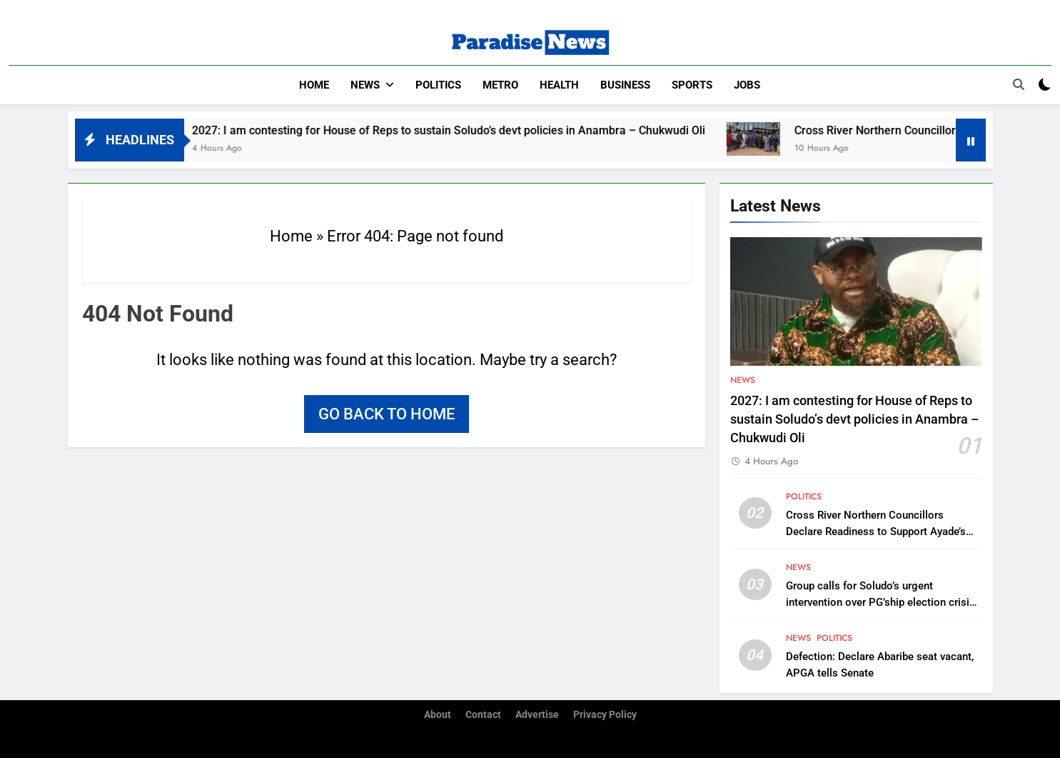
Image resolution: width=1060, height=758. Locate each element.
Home (314, 85)
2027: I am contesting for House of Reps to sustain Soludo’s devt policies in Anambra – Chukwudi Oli (465, 130)
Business (625, 85)
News (365, 85)
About (437, 715)
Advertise (537, 715)
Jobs (747, 85)
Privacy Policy (605, 715)
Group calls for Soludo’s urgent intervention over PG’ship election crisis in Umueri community (880, 602)
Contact (483, 715)
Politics (438, 85)
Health (559, 85)
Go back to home (386, 414)
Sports (692, 85)
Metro (500, 85)
